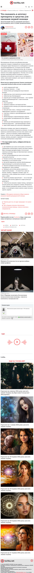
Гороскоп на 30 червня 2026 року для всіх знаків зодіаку (15, 457)
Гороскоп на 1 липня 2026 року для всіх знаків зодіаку (15, 425)
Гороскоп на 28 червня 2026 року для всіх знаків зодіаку (15, 521)
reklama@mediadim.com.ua (21, 572)
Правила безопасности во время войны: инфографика (15, 262)
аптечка (23, 225)
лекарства (14, 225)
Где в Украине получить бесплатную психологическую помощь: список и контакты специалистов (14, 297)
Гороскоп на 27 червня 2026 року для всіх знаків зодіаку (15, 553)
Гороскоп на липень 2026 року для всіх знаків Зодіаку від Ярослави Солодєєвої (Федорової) (15, 392)
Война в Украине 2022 (26, 10)
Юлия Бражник (9, 26)
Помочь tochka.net (13, 10)
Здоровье (3, 33)
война (6, 225)
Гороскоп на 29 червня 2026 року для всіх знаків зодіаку (15, 489)
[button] (29, 7)
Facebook (16, 217)
